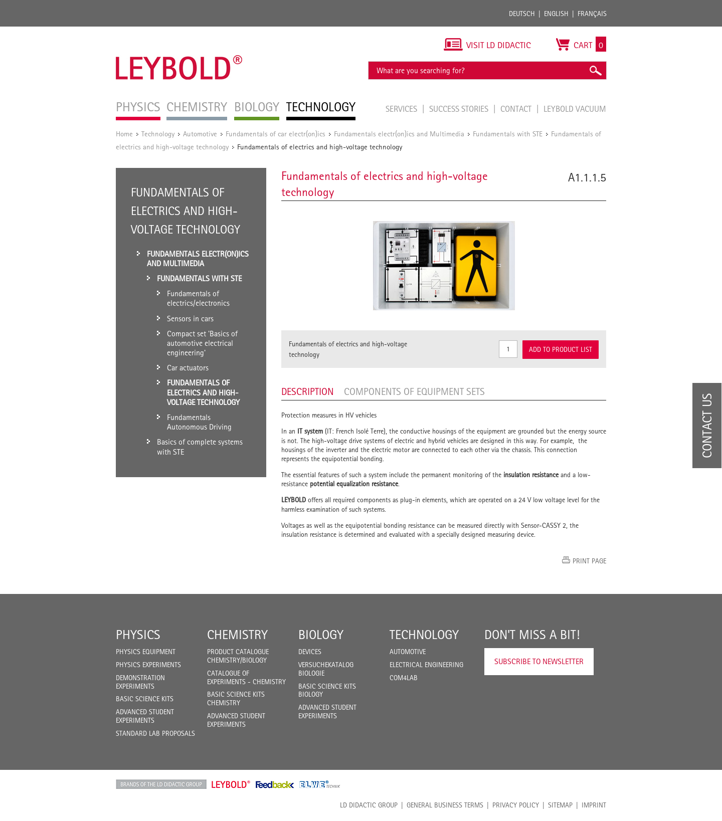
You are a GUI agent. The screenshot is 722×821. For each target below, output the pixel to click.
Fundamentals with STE (508, 133)
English (556, 14)
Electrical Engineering (426, 665)
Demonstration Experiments (140, 682)
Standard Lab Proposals (155, 733)
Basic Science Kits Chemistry (236, 698)
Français (592, 14)
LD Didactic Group (369, 805)
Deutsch (522, 14)
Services (402, 109)
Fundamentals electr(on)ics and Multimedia (399, 133)
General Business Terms (445, 805)
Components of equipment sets (414, 391)
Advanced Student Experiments (145, 716)
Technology (157, 133)
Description (307, 391)
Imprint (594, 805)
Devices (309, 652)
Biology (320, 634)
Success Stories (459, 109)
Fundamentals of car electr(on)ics (275, 133)
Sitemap (560, 805)
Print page (589, 561)
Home (124, 133)
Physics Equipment (145, 652)
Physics (138, 634)
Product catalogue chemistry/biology (238, 656)
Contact (516, 109)
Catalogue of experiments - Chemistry (246, 677)
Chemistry (237, 634)
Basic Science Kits (144, 699)
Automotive (200, 133)
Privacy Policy (515, 805)
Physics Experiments (148, 665)
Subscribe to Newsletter (539, 661)
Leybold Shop (231, 784)
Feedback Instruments (275, 784)
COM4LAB (404, 678)
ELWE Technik (319, 784)
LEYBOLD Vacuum (575, 109)
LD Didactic (161, 784)
